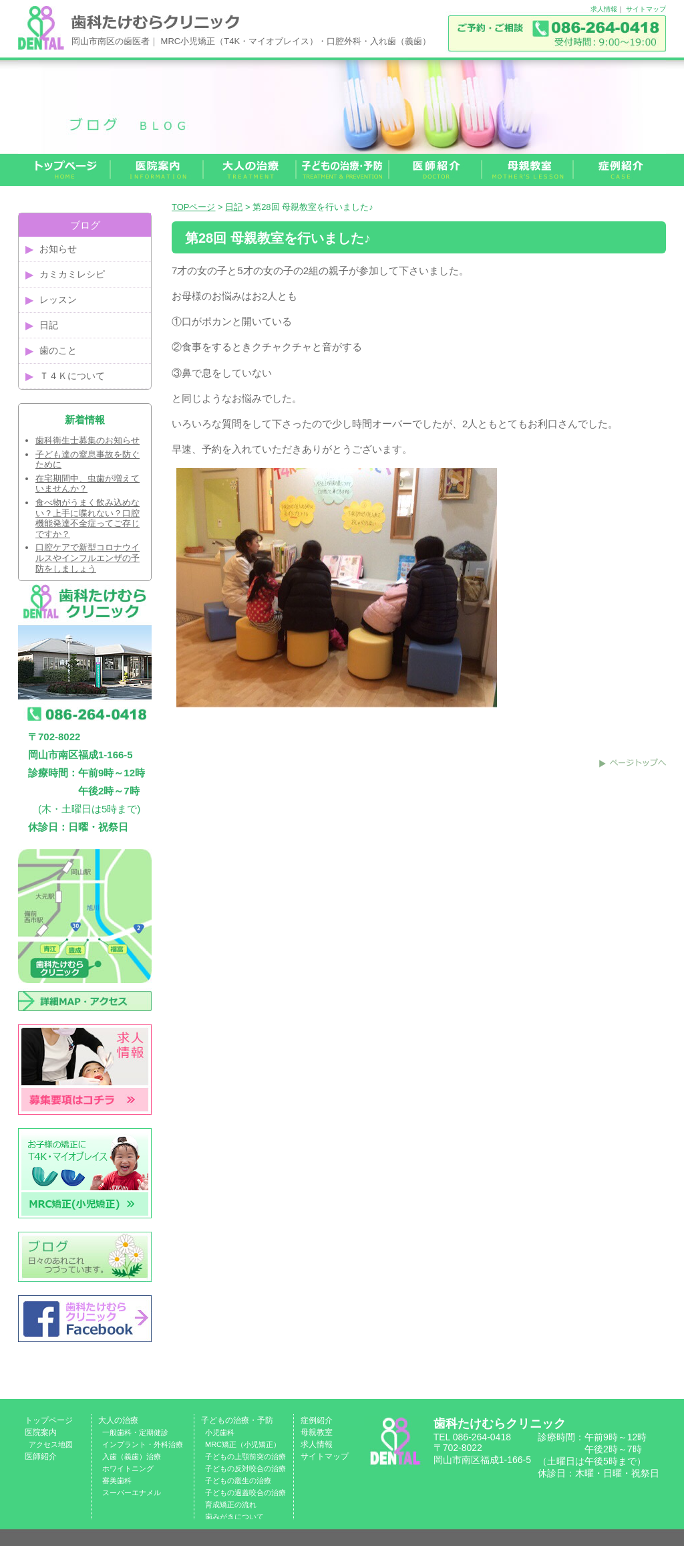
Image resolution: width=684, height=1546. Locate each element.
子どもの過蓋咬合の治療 (245, 1492)
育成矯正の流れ (230, 1505)
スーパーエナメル (131, 1492)
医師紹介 (41, 1456)
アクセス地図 (51, 1444)
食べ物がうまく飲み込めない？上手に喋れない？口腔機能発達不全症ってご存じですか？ (87, 518)
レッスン (58, 299)
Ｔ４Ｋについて (72, 375)
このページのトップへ (632, 763)
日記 (233, 207)
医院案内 (41, 1432)
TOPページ (194, 207)
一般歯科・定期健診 (135, 1432)
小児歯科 (219, 1432)
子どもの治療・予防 (237, 1420)
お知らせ (58, 248)
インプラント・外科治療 (142, 1444)
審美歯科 (117, 1480)
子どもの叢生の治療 (238, 1480)
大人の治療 (118, 1420)
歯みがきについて (234, 1517)
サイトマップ (646, 9)
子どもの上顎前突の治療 (245, 1456)
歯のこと (58, 350)
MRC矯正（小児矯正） (243, 1444)
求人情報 (603, 9)
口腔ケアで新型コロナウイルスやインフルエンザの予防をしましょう (87, 557)
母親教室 (317, 1432)
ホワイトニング (128, 1468)
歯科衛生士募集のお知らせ (87, 440)
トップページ (49, 1420)
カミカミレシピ (72, 274)
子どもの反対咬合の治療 (245, 1468)
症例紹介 (317, 1420)
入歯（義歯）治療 (131, 1456)
